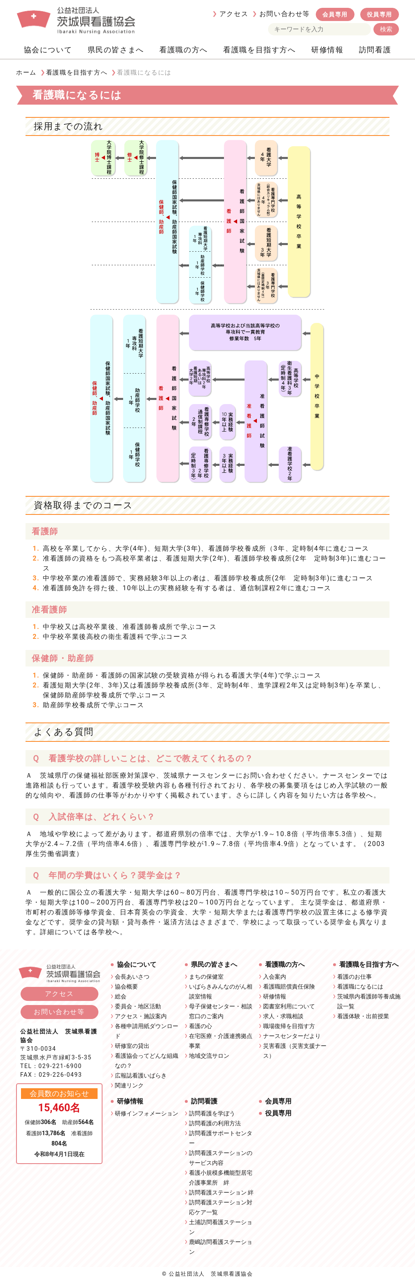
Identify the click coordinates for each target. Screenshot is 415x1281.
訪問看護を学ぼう (212, 1113)
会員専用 (335, 14)
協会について (48, 49)
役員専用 (379, 14)
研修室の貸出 (132, 1046)
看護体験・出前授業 (363, 1016)
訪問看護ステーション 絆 (221, 1192)
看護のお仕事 (354, 976)
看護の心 (200, 1026)
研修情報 (327, 49)
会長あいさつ (132, 976)
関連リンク (129, 1085)
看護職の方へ (183, 49)
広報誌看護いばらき (141, 1075)
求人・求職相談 (283, 1016)
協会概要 (126, 986)
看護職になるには (360, 986)
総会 (120, 996)
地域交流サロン (209, 1055)
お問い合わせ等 (284, 14)
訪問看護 (375, 49)
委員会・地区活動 (138, 1006)
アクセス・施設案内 (141, 1016)
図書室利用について (289, 1006)
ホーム (26, 72)
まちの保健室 (206, 976)
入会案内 (274, 976)
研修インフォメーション (146, 1113)
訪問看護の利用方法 (215, 1123)
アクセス (233, 14)
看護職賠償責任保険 (289, 986)
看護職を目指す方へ (259, 49)
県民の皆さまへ (116, 49)
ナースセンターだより (292, 1036)
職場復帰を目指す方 (289, 1026)
